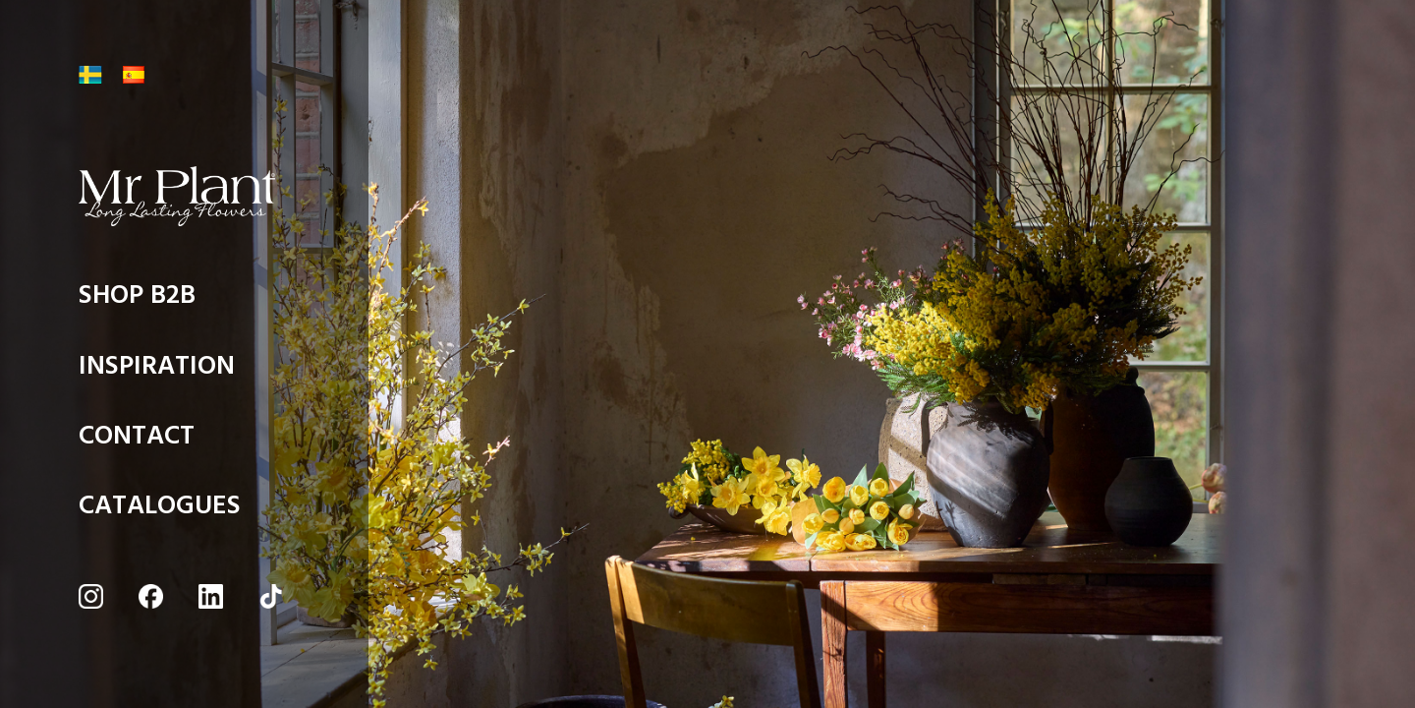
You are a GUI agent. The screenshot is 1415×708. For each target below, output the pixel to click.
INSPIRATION (157, 371)
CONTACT (137, 441)
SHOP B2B (137, 300)
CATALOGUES (160, 511)
